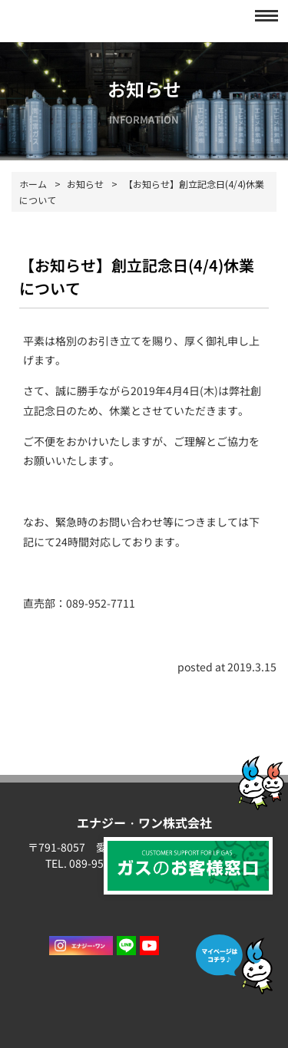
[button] (262, 15)
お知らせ (85, 183)
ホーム (33, 183)
